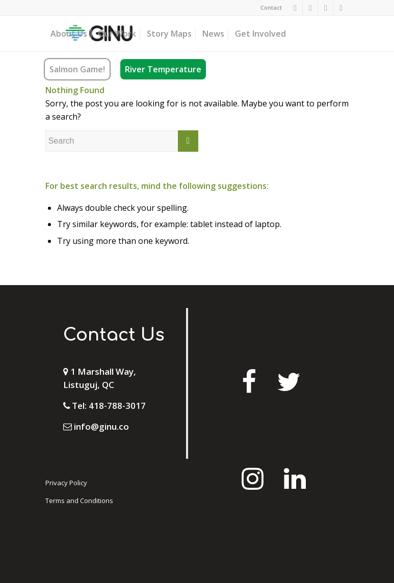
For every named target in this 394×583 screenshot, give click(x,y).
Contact (271, 7)
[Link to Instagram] (310, 7)
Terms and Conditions (79, 500)
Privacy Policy (66, 482)
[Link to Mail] (341, 7)
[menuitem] (268, 7)
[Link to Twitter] (325, 7)
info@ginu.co (101, 426)
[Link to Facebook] (294, 7)
